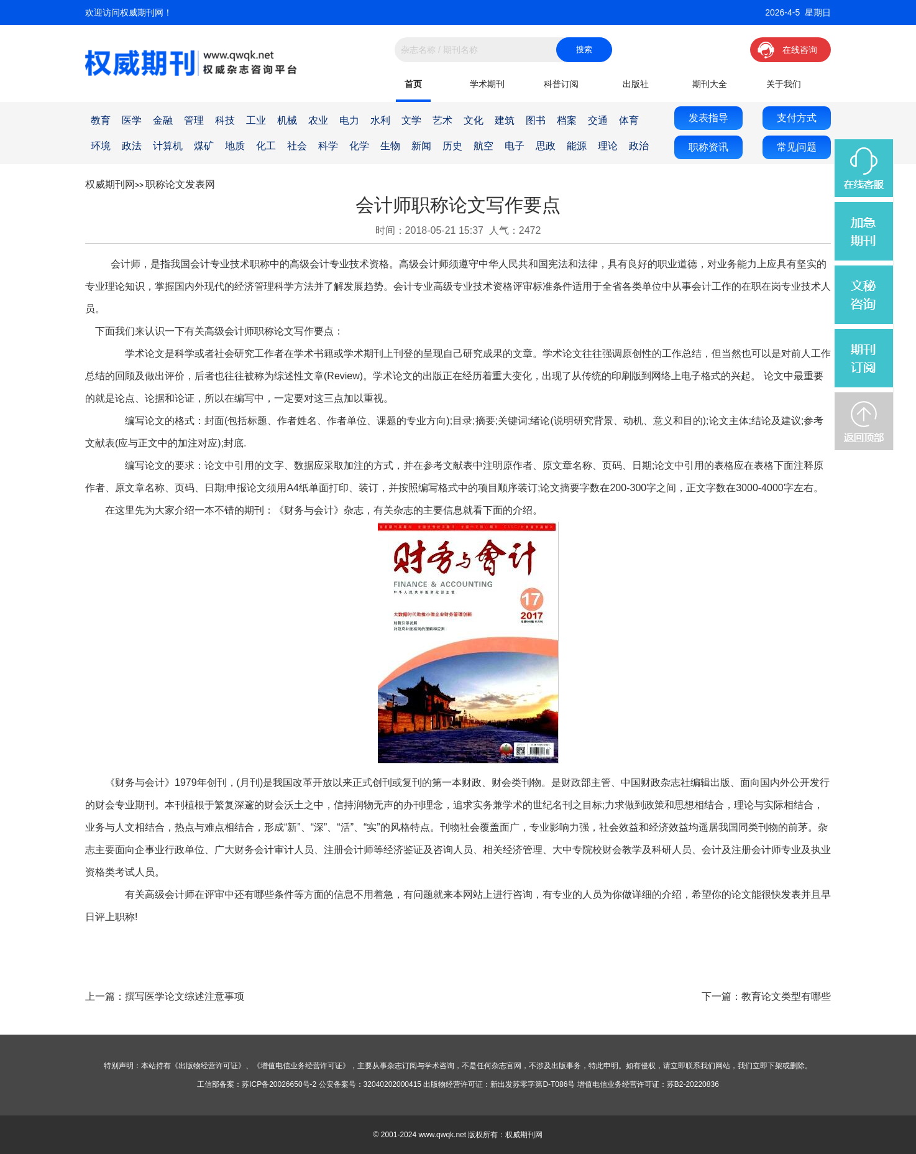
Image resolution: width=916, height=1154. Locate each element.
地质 (235, 146)
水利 (380, 120)
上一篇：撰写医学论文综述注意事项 (164, 996)
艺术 (442, 120)
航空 (483, 146)
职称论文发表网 (180, 184)
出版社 (636, 84)
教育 (101, 120)
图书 (536, 120)
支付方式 (797, 118)
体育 (629, 120)
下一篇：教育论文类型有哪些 (766, 996)
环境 (101, 146)
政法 (132, 146)
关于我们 (783, 84)
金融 (163, 120)
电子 (514, 146)
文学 (411, 120)
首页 (413, 84)
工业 (256, 120)
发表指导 (708, 118)
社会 (297, 146)
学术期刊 (487, 84)
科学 (328, 146)
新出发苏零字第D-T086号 (532, 1084)
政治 (639, 146)
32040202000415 (392, 1084)
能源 (577, 146)
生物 (390, 146)
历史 (452, 146)
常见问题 (797, 147)
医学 (132, 120)
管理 (194, 120)
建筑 (505, 120)
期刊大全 (709, 84)
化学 (359, 146)
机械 (287, 120)
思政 (546, 146)
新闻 (421, 146)
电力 (349, 120)
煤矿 (204, 146)
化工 (266, 146)
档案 (567, 120)
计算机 (168, 146)
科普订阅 (561, 84)
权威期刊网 (110, 184)
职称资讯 (708, 147)
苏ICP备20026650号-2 (279, 1084)
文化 (473, 120)
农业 (318, 120)
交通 (598, 120)
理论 (608, 146)
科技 (225, 120)
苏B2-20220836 (693, 1084)
